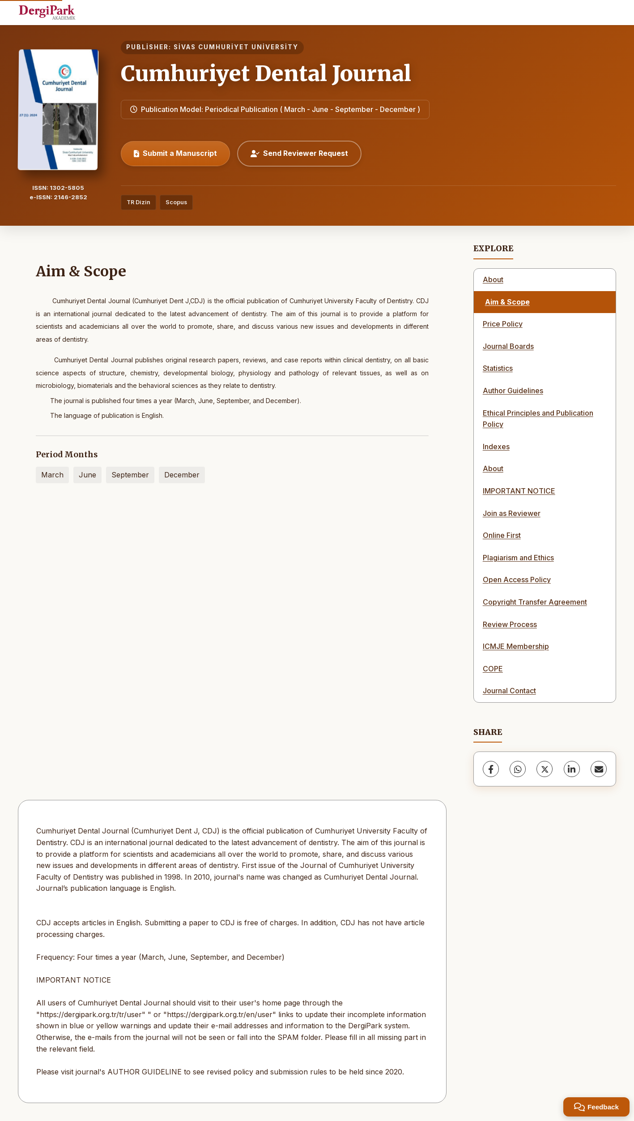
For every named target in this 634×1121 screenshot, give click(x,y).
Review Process (510, 624)
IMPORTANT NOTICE (519, 490)
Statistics (498, 368)
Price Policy (503, 323)
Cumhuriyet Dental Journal (266, 73)
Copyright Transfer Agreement (535, 601)
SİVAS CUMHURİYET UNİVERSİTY (236, 47)
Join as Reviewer (511, 513)
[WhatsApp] (518, 769)
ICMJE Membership (516, 646)
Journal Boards (508, 346)
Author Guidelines (513, 390)
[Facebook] (491, 769)
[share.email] (599, 769)
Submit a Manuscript (175, 153)
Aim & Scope (507, 301)
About (493, 279)
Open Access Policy (517, 579)
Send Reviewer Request (299, 153)
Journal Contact (509, 690)
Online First (502, 535)
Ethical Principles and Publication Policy (538, 418)
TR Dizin (138, 202)
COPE (493, 668)
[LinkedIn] (572, 769)
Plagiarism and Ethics (518, 557)
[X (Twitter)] (544, 769)
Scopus (176, 202)
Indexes (496, 446)
